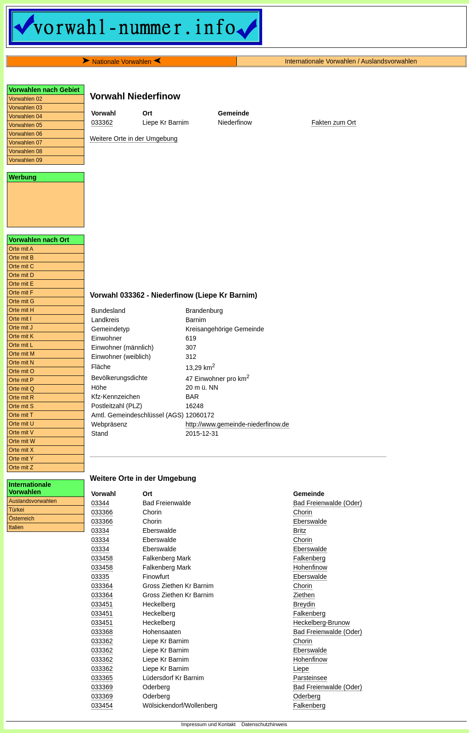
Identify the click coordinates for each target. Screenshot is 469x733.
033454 (102, 705)
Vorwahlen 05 (25, 125)
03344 (100, 503)
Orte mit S (21, 406)
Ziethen (304, 595)
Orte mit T (21, 415)
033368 (102, 631)
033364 (102, 585)
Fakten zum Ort (333, 122)
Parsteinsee (310, 677)
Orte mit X (21, 450)
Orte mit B (21, 257)
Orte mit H (21, 310)
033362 (102, 122)
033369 (102, 687)
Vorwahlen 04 (25, 116)
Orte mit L (21, 345)
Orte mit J (21, 327)
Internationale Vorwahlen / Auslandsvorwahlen (351, 61)
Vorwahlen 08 (25, 151)
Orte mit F (21, 292)
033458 (102, 558)
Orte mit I (20, 319)
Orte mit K (21, 336)
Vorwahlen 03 (25, 107)
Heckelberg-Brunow (321, 622)
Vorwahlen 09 (25, 160)
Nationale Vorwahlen (121, 61)
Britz (299, 530)
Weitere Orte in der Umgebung (133, 138)
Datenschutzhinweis (264, 724)
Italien (16, 527)
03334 (100, 530)
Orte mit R (21, 397)
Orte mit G (21, 301)
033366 (102, 512)
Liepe (301, 668)
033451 (102, 604)
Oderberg (306, 696)
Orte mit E (21, 284)
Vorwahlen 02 (25, 99)
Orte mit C (21, 266)
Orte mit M (22, 354)
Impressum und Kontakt (208, 724)
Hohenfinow (310, 567)
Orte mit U (21, 424)
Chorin (302, 512)
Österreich (21, 518)
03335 (100, 576)
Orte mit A (21, 249)
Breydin (304, 604)
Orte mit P (21, 380)
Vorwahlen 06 (25, 134)
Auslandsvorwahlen (33, 501)
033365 (102, 677)
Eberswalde (310, 521)
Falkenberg (309, 558)
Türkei (16, 510)
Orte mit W (22, 441)
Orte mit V (21, 432)
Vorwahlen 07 (25, 142)
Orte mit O (21, 371)
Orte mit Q (21, 389)
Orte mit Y (21, 459)
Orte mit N (21, 362)
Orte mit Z (21, 467)
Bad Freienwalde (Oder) (327, 503)
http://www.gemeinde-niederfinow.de (237, 424)
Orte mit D (21, 275)
